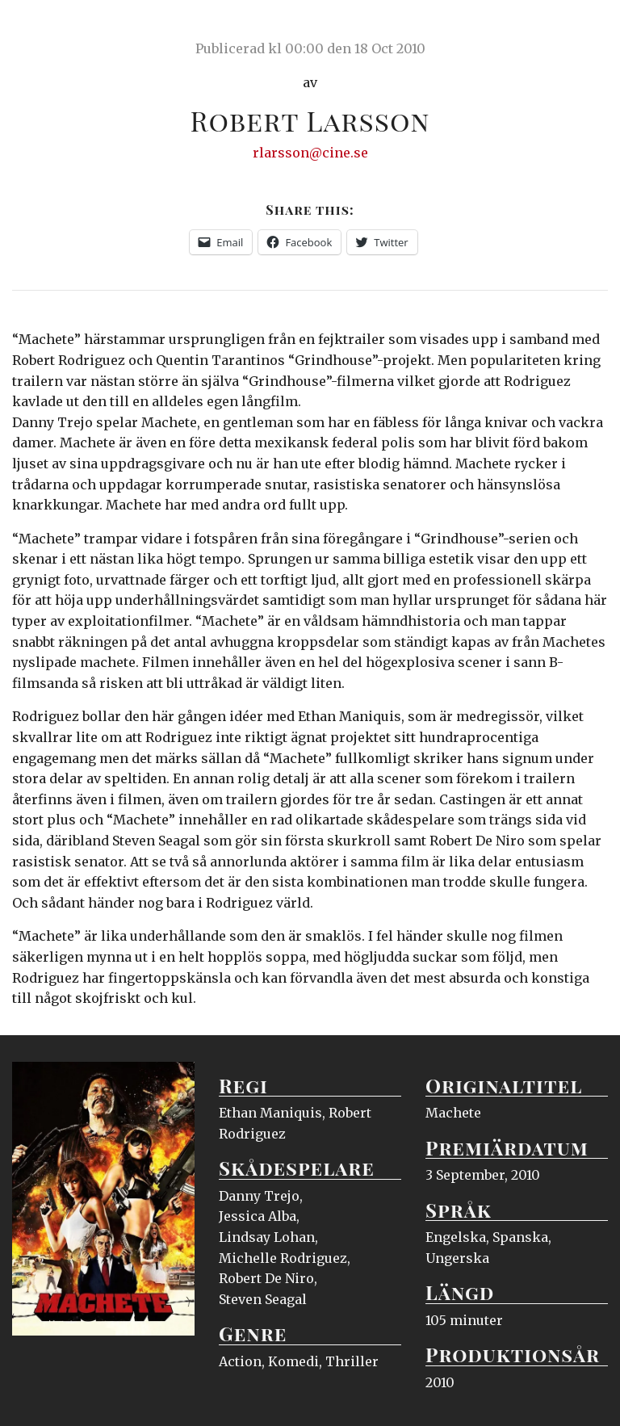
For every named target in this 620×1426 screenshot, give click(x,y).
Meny (587, 28)
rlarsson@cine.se (310, 153)
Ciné (50, 28)
